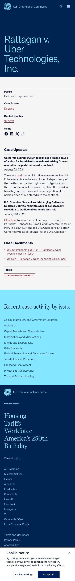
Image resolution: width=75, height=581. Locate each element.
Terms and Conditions (16, 535)
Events (8, 479)
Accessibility (11, 545)
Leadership (10, 489)
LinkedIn (9, 499)
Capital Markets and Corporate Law (24, 331)
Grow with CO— (13, 519)
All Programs (11, 469)
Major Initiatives (13, 474)
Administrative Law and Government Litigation (31, 319)
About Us (9, 484)
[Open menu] (69, 7)
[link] (61, 7)
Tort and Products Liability (20, 275)
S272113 (9, 121)
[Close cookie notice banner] (69, 553)
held (19, 175)
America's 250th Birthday (26, 442)
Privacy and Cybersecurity (19, 370)
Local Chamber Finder (17, 524)
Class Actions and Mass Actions (22, 337)
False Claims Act (13, 348)
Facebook (9, 504)
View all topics (12, 458)
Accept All (48, 574)
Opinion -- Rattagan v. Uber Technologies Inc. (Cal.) (36, 258)
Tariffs (12, 423)
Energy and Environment (18, 342)
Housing (15, 415)
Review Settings (24, 574)
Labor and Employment (17, 365)
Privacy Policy (12, 540)
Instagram (10, 509)
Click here (10, 220)
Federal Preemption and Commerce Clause (29, 353)
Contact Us (10, 494)
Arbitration (10, 325)
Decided (9, 108)
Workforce (18, 430)
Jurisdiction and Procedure (19, 359)
